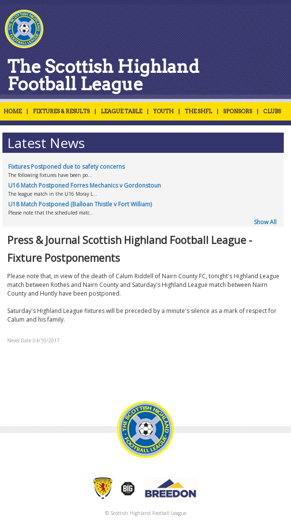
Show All (265, 222)
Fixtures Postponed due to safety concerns (66, 166)
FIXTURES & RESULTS (61, 111)
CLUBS (272, 111)
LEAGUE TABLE (121, 111)
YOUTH (163, 111)
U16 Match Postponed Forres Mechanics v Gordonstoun (84, 185)
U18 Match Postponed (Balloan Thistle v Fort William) (80, 204)
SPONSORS (237, 111)
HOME (12, 111)
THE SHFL (198, 111)
